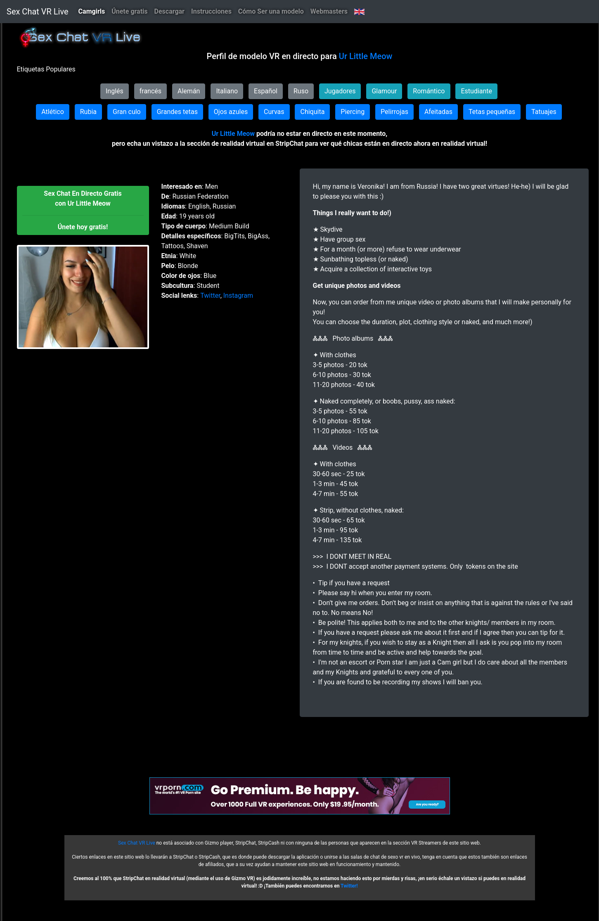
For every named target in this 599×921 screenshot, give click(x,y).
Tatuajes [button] (543, 112)
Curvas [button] (274, 112)
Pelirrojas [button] (394, 112)
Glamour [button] (384, 91)
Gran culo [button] (127, 112)
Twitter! (349, 886)
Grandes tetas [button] (177, 112)
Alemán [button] (189, 91)
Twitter (210, 295)
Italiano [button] (227, 91)
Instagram (238, 295)
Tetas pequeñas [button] (492, 112)
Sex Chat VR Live (38, 12)
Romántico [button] (429, 91)
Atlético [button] (52, 112)
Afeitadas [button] (438, 112)
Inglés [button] (114, 91)
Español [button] (265, 91)
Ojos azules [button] (231, 112)
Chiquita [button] (312, 112)
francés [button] (150, 91)
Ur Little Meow (366, 56)
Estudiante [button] (476, 91)
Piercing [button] (353, 112)
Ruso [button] (301, 91)
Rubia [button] (88, 112)
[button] (83, 210)
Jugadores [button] (340, 91)
